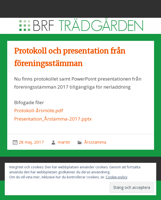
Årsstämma (95, 142)
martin (64, 142)
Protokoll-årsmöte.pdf (38, 110)
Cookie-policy (116, 177)
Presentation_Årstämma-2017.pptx (53, 119)
